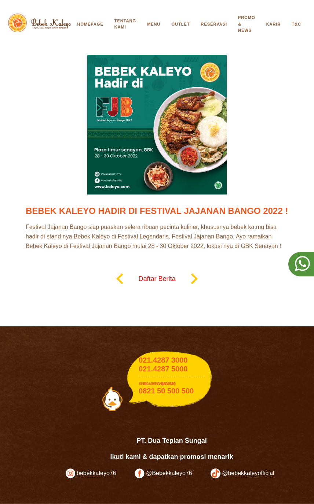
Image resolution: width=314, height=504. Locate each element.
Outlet (180, 24)
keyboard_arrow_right (194, 279)
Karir (273, 24)
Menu (153, 24)
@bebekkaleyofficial (242, 473)
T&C (296, 24)
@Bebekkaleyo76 (163, 473)
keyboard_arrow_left (120, 279)
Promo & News (246, 24)
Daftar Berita (156, 278)
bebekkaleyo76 (91, 473)
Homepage (90, 24)
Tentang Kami (125, 24)
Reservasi (214, 24)
